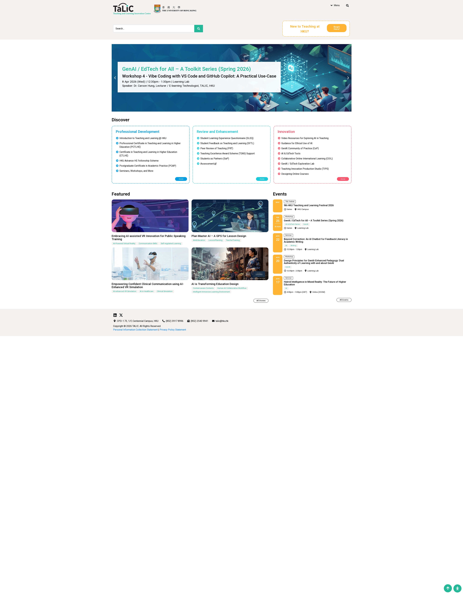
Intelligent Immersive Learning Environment (211, 292)
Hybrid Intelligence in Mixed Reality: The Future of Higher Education (315, 283)
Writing (293, 246)
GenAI (305, 224)
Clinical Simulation (165, 291)
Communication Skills (148, 243)
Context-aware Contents (203, 288)
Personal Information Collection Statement (135, 329)
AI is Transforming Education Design (215, 284)
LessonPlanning (215, 240)
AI (286, 246)
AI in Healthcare (146, 291)
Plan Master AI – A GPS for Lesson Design (219, 236)
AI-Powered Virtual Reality (124, 243)
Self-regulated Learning (171, 243)
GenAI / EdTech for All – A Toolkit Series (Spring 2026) (313, 220)
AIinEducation (199, 240)
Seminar (288, 235)
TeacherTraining (233, 240)
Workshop (289, 217)
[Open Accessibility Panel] (457, 588)
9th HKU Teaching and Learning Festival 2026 (309, 205)
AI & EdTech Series (292, 224)
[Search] (198, 28)
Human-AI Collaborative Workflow (231, 288)
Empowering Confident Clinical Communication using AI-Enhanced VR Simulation (148, 285)
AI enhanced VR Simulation (124, 291)
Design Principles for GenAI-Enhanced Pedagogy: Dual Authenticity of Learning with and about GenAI (314, 262)
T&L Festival (289, 201)
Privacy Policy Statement (173, 329)
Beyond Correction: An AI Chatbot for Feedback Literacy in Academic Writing (316, 240)
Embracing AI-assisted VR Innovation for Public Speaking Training (149, 237)
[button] (216, 109)
